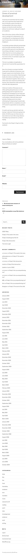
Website (4, 183)
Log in (3, 532)
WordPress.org (6, 542)
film (3, 477)
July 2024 (4, 302)
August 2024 (5, 299)
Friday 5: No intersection (8, 240)
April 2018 (5, 449)
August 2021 (5, 332)
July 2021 (4, 335)
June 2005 (5, 461)
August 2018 (5, 437)
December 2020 (6, 357)
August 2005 (5, 455)
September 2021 (6, 329)
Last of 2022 (11, 267)
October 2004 (6, 464)
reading (4, 505)
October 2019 (5, 400)
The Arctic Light (6, 244)
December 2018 (6, 425)
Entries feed (5, 535)
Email (4, 176)
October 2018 (5, 431)
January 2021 (5, 354)
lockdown (4, 489)
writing (4, 523)
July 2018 (4, 440)
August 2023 (5, 311)
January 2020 (5, 391)
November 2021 (6, 323)
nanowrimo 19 (6, 502)
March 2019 (5, 418)
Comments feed (6, 539)
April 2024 (5, 305)
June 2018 (5, 443)
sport (3, 508)
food (3, 483)
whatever (4, 517)
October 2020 (6, 363)
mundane (4, 495)
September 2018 (6, 434)
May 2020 (5, 378)
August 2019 (5, 406)
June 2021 (5, 339)
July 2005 (4, 458)
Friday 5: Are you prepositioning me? (16, 280)
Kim (3, 283)
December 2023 (6, 308)
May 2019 (4, 412)
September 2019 (6, 403)
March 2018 (5, 452)
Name (4, 168)
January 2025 (5, 295)
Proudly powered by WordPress (9, 552)
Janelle (4, 267)
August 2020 (5, 369)
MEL (3, 280)
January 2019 (5, 421)
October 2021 (5, 326)
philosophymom (6, 256)
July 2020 (4, 372)
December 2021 (6, 320)
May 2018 (4, 446)
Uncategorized (6, 514)
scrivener (18, 11)
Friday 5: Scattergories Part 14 (10, 237)
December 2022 (6, 314)
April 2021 (5, 345)
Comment (5, 147)
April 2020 (5, 382)
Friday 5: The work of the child (17, 286)
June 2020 (5, 375)
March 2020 (5, 385)
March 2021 (5, 348)
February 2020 (6, 388)
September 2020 (6, 366)
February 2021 (6, 351)
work (3, 520)
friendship (7, 132)
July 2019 (4, 409)
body (3, 474)
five (3, 480)
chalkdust (8, 2)
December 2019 (6, 394)
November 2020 (6, 360)
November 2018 (6, 428)
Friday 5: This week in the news (10, 234)
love (13, 132)
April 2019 (5, 415)
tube (3, 511)
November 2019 (6, 397)
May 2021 (4, 342)
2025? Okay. (5, 231)
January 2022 (5, 317)
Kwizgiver (4, 286)
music (3, 498)
